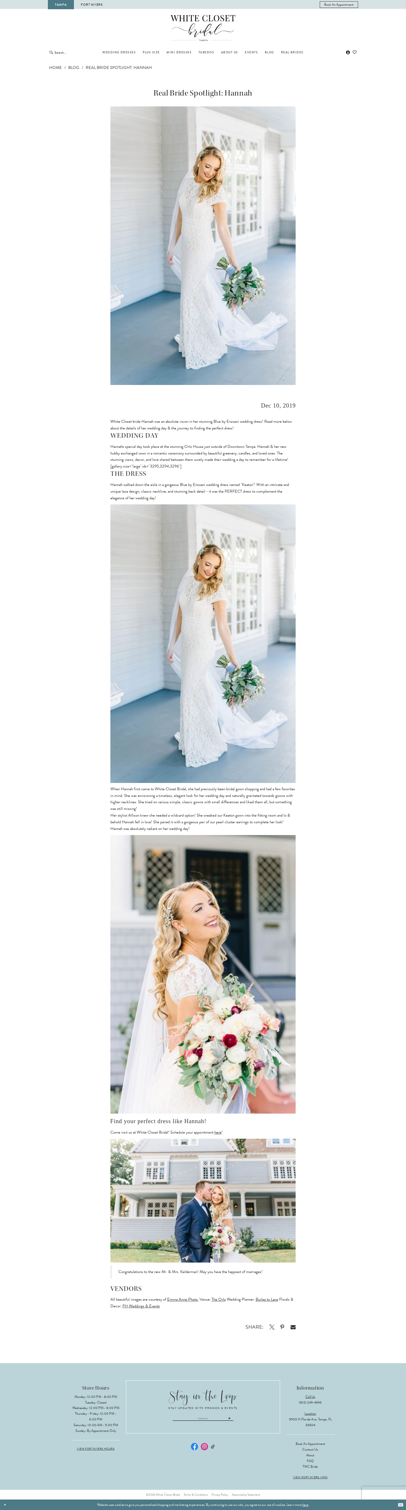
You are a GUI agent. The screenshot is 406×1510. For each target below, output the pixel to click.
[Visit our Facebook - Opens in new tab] (194, 1450)
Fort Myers (91, 4)
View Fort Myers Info (310, 1477)
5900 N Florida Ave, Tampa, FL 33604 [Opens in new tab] (310, 1422)
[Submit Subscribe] (251, 1420)
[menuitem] (339, 4)
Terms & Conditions (196, 1495)
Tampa (61, 4)
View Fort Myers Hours (96, 1449)
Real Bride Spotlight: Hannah (119, 67)
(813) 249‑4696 (310, 1402)
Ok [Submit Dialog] (398, 1504)
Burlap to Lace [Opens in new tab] (267, 1299)
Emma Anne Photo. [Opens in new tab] (183, 1299)
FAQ (310, 1461)
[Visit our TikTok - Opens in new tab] (213, 1450)
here (217, 1132)
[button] (347, 52)
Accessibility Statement (246, 1495)
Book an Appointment (310, 1443)
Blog (73, 67)
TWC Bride (310, 1466)
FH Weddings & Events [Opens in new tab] (141, 1306)
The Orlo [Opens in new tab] (219, 1299)
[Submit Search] (51, 52)
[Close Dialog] (6, 1504)
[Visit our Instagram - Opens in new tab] (204, 1450)
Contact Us (310, 1449)
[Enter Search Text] (75, 52)
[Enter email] (203, 1420)
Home (55, 67)
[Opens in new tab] (271, 1327)
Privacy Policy (220, 1495)
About (310, 1455)
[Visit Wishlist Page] (354, 52)
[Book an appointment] (339, 4)
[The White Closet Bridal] (203, 28)
